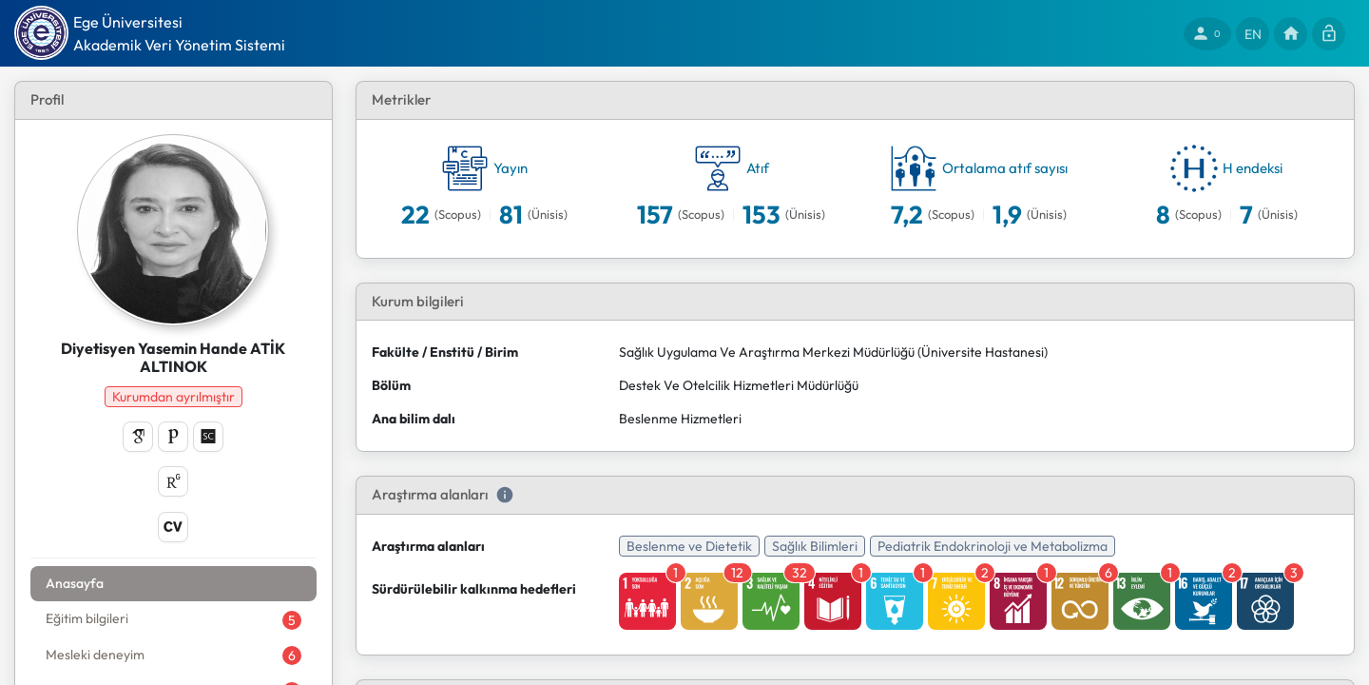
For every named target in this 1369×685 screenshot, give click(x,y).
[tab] (144, 583)
